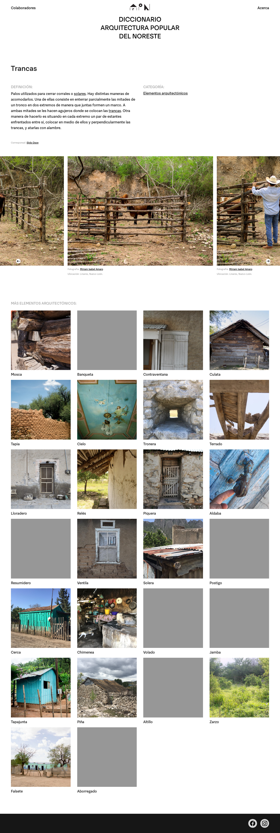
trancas (115, 111)
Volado (149, 653)
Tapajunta (19, 722)
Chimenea (85, 653)
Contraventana (155, 375)
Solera (148, 583)
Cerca (16, 653)
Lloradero (19, 514)
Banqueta (85, 375)
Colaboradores (23, 7)
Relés (81, 514)
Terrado (216, 444)
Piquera (149, 514)
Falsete (17, 791)
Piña (80, 722)
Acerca (263, 7)
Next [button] (268, 262)
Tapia (15, 444)
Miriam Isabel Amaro (91, 269)
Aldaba (215, 514)
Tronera (149, 444)
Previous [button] (19, 262)
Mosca (16, 375)
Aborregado (87, 791)
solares (80, 94)
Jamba (215, 653)
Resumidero (21, 583)
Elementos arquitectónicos (165, 93)
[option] (140, 218)
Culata (215, 375)
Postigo (216, 583)
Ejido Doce (32, 143)
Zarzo (214, 722)
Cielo (81, 444)
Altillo (148, 722)
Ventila (82, 583)
